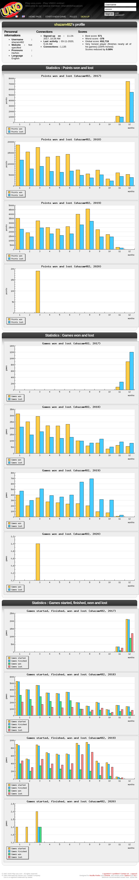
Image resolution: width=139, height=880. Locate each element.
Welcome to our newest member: (54, 5)
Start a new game (55, 16)
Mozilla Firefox (95, 875)
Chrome (107, 875)
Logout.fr (134, 874)
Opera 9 (127, 875)
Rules (73, 16)
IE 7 (135, 875)
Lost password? (119, 14)
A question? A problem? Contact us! (115, 874)
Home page (35, 16)
